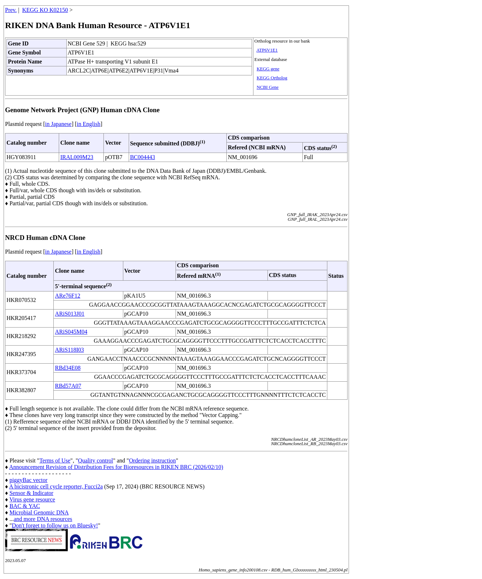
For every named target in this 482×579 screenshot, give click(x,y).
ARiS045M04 (71, 332)
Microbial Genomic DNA (38, 512)
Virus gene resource (32, 499)
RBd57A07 (68, 386)
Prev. (11, 10)
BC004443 (142, 157)
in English (88, 124)
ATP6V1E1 (267, 50)
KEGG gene (268, 68)
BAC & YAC (24, 506)
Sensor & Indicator (31, 493)
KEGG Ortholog (272, 77)
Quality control (95, 460)
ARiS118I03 (69, 350)
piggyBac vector (28, 480)
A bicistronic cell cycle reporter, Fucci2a (56, 486)
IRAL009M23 (76, 157)
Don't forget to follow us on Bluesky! (55, 525)
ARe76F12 (67, 296)
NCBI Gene (268, 87)
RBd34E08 (67, 368)
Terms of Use (54, 460)
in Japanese (58, 124)
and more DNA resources (43, 519)
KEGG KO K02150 (45, 10)
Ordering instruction (152, 460)
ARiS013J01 (69, 314)
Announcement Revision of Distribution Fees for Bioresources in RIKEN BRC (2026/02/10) (116, 467)
